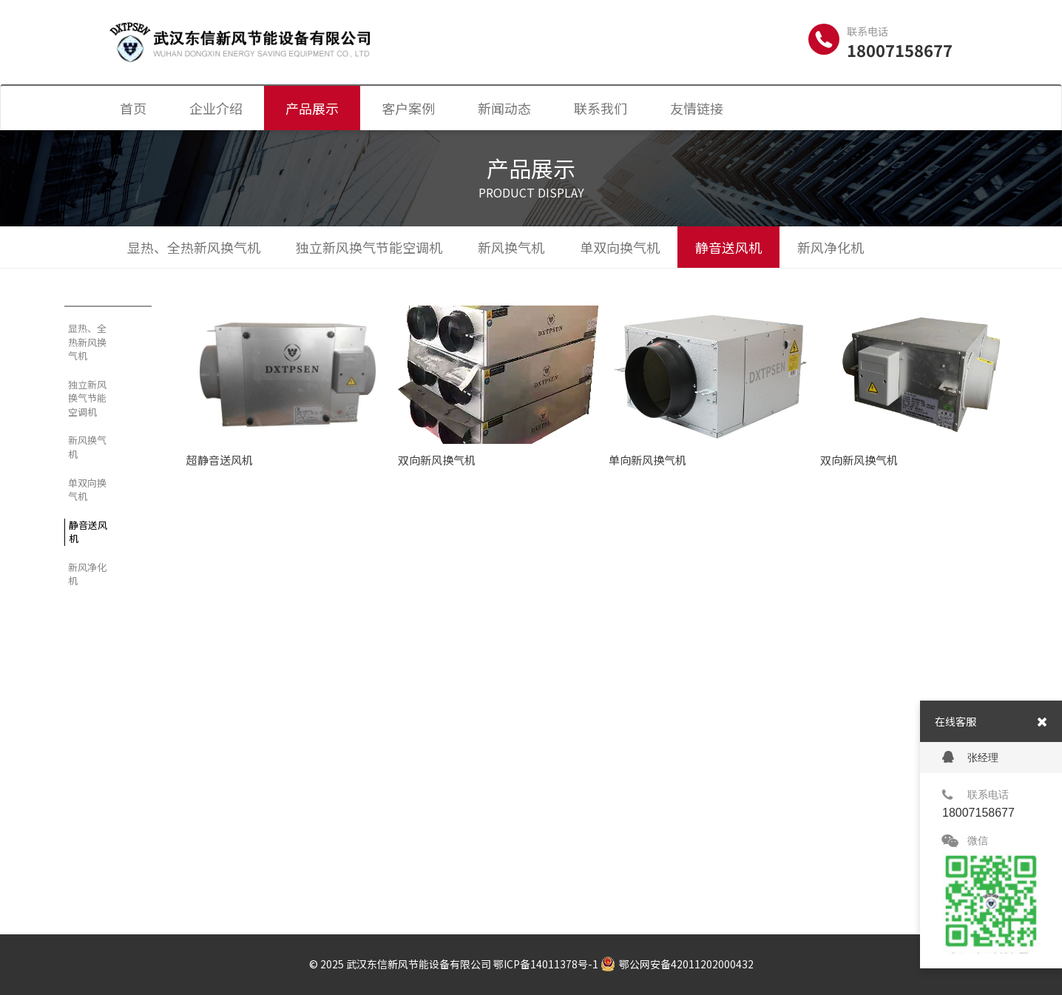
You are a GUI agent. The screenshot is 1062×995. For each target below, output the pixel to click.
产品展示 (312, 108)
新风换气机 (511, 247)
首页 (133, 108)
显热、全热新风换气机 (193, 247)
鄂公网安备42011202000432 (677, 964)
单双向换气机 (620, 247)
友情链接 (696, 108)
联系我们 (600, 108)
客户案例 (408, 108)
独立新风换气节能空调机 (369, 247)
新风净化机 (830, 247)
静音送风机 (728, 247)
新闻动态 (504, 108)
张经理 (970, 757)
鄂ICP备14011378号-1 (545, 964)
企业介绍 (216, 108)
